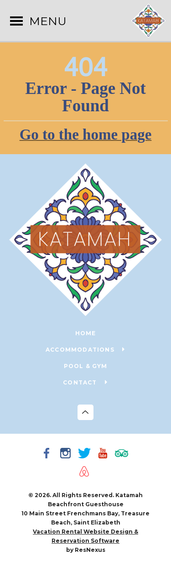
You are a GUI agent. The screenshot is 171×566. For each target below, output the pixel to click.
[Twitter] (85, 454)
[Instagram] (67, 454)
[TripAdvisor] (123, 454)
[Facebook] (48, 454)
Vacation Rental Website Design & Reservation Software (85, 536)
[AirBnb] (85, 472)
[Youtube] (104, 454)
